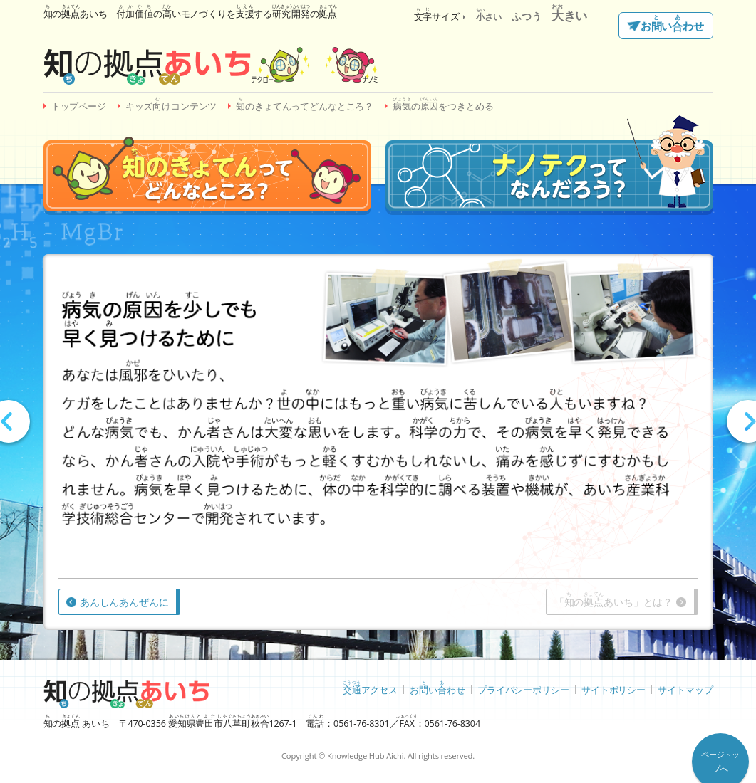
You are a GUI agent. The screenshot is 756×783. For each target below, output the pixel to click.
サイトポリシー (613, 689)
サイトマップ (685, 689)
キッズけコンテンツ (171, 104)
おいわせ (672, 24)
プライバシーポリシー (523, 689)
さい (489, 17)
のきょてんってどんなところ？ (304, 104)
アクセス (370, 687)
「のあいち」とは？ (613, 600)
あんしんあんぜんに (124, 602)
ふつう (527, 16)
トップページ (78, 106)
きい (570, 15)
